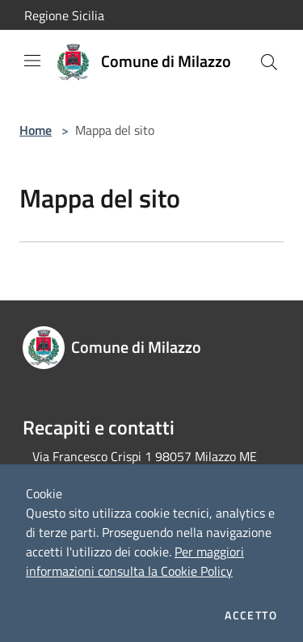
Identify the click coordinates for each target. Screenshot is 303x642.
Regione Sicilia (64, 15)
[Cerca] (269, 62)
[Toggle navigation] (32, 60)
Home (35, 130)
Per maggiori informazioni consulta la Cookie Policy (135, 561)
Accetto (251, 615)
